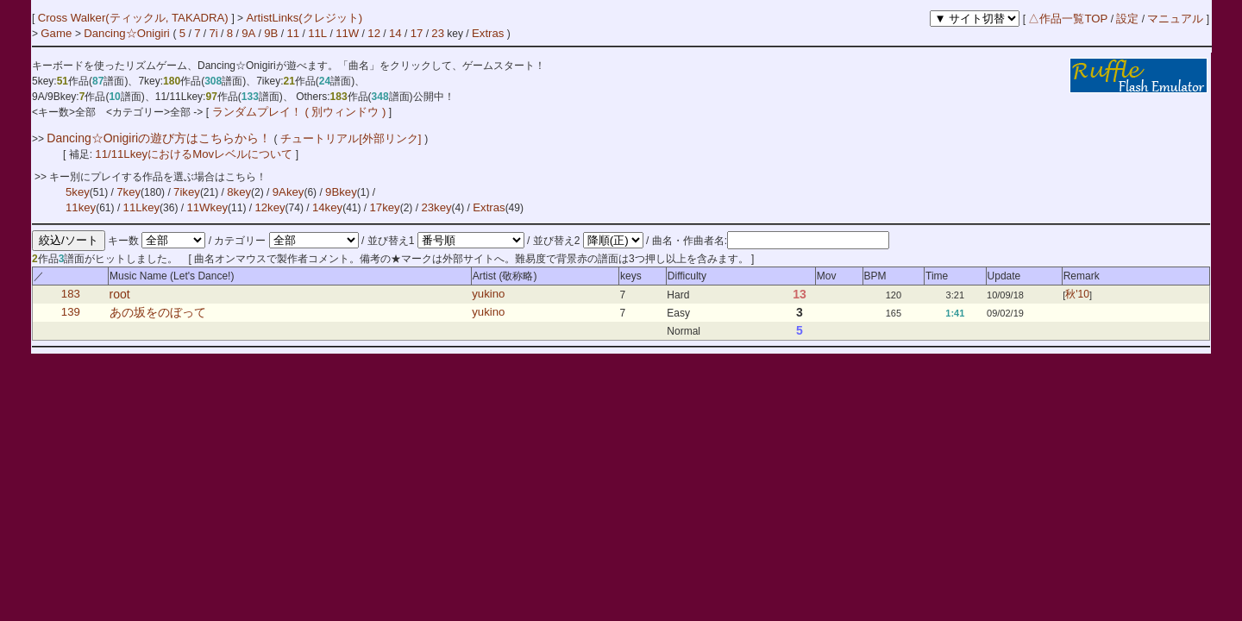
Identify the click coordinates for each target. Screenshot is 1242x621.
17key (385, 207)
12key (269, 207)
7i (213, 33)
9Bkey (341, 191)
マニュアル (1175, 18)
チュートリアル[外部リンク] (351, 138)
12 (373, 33)
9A (248, 33)
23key (436, 207)
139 (70, 312)
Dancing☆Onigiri (128, 33)
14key (327, 207)
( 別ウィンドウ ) (345, 111)
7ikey (186, 191)
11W (347, 33)
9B (271, 33)
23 (437, 33)
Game (58, 33)
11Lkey (141, 207)
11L (317, 33)
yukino (488, 294)
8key (239, 191)
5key (78, 191)
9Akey (288, 191)
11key (81, 207)
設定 (1127, 18)
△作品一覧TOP (1067, 18)
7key (128, 191)
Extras (488, 33)
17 (417, 33)
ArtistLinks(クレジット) (304, 17)
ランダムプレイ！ (256, 111)
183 (70, 294)
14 (395, 33)
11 (292, 33)
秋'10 (1077, 295)
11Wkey (207, 207)
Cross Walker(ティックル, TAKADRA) (135, 17)
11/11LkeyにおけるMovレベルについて (195, 153)
